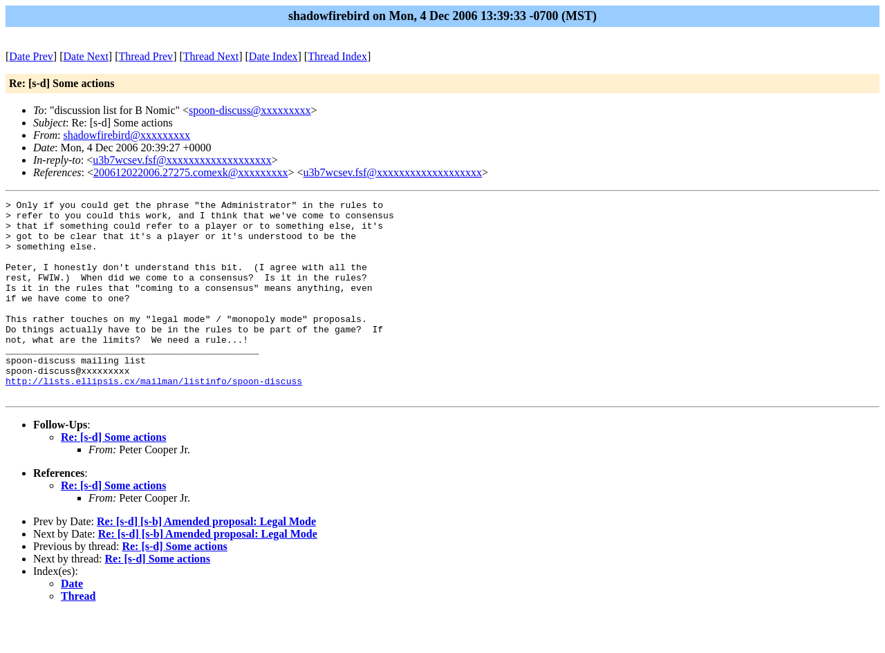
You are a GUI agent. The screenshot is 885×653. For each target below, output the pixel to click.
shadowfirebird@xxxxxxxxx (126, 135)
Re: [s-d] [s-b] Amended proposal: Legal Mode (206, 561)
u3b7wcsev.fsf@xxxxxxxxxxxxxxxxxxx (182, 160)
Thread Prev (145, 56)
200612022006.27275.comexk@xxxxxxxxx (190, 172)
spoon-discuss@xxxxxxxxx (250, 110)
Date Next (86, 56)
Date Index (273, 56)
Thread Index (337, 56)
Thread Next (211, 56)
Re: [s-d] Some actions (113, 476)
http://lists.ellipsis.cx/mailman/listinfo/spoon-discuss (154, 418)
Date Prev (31, 56)
